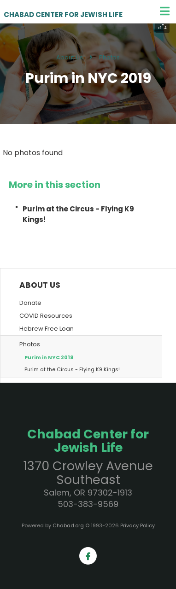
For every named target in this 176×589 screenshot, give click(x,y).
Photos (109, 57)
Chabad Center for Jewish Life (63, 14)
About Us (69, 57)
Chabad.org (68, 525)
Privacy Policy (137, 525)
